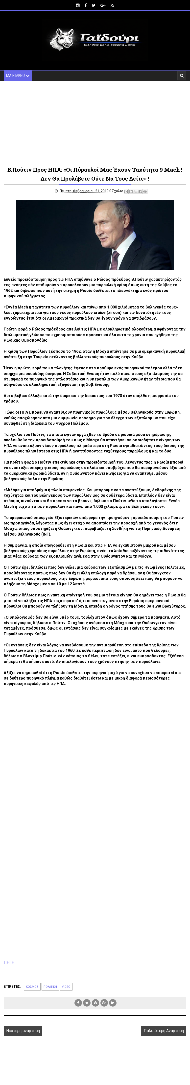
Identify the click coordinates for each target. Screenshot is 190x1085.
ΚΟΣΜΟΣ (32, 987)
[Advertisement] (95, 123)
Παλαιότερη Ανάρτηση (164, 1030)
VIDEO (66, 987)
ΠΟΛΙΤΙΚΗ (50, 987)
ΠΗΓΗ (9, 962)
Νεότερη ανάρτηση (23, 1030)
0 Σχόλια (116, 191)
